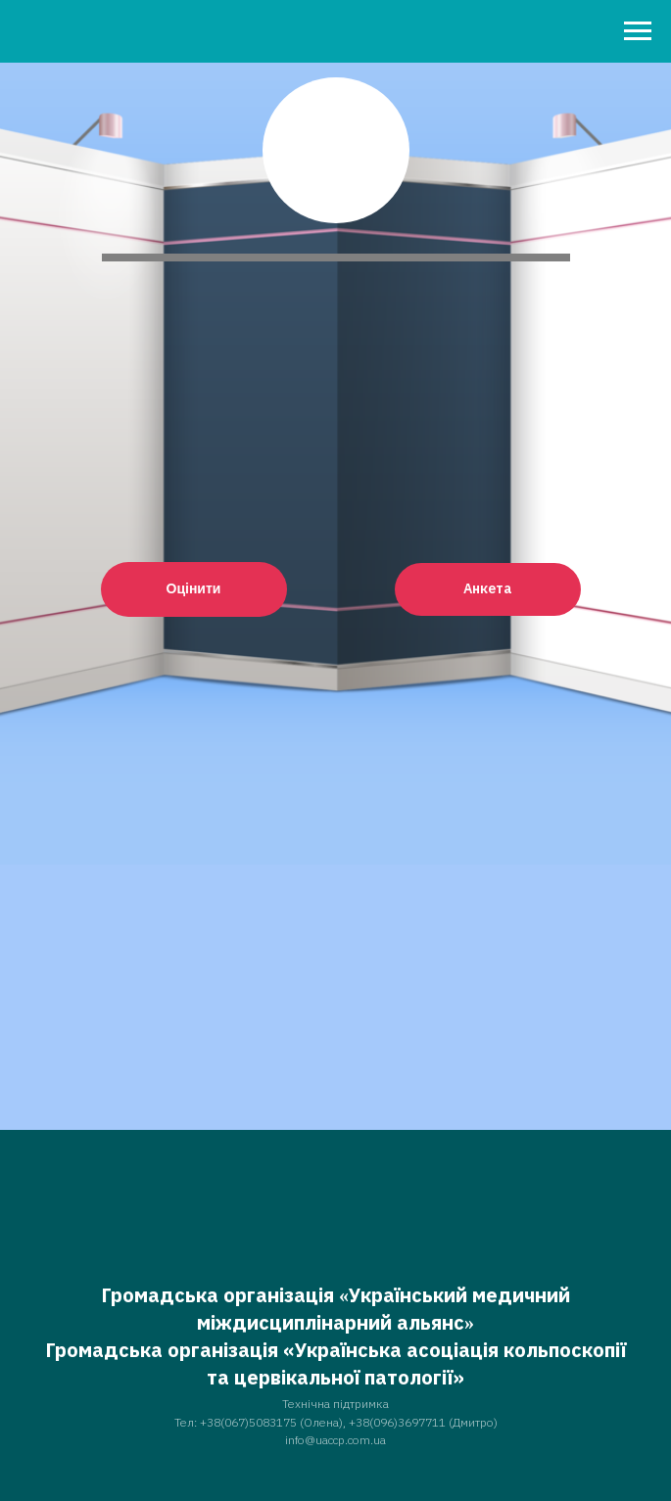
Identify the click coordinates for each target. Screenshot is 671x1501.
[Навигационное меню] (637, 31)
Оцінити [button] (194, 588)
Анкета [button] (487, 588)
